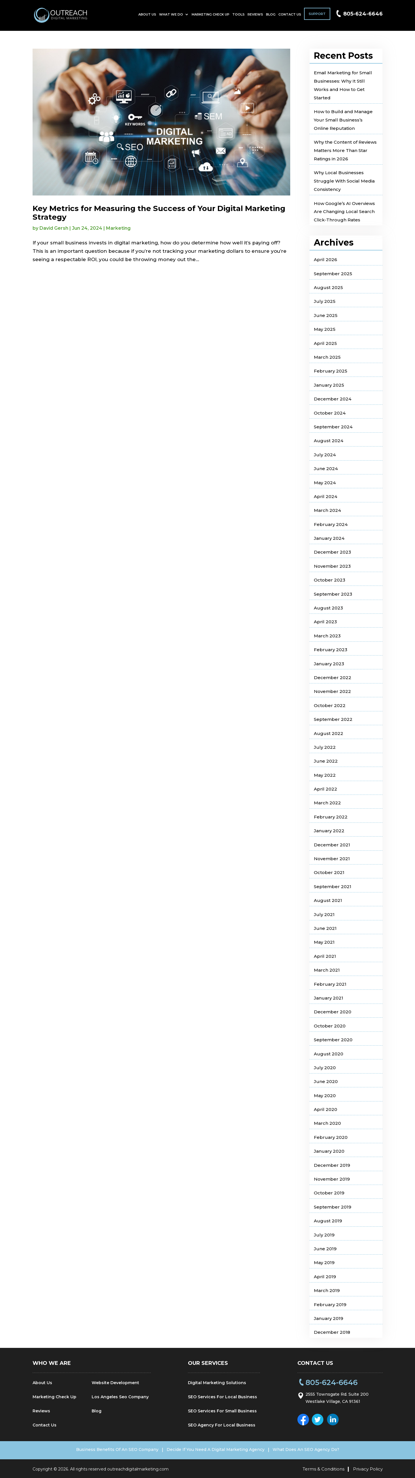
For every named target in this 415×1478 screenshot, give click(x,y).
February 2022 (331, 817)
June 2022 (326, 761)
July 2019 (324, 1235)
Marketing (118, 228)
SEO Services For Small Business (222, 1411)
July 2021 (324, 914)
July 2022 (325, 747)
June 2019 (325, 1248)
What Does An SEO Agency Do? (314, 1449)
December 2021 (332, 845)
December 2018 (332, 1332)
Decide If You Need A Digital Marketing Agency (216, 1449)
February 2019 (330, 1304)
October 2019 (329, 1193)
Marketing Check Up (210, 16)
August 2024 (328, 440)
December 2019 (332, 1165)
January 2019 (328, 1318)
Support (317, 16)
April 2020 (325, 1109)
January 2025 (329, 385)
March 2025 (327, 357)
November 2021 (332, 858)
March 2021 (327, 970)
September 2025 (333, 273)
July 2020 (325, 1067)
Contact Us (289, 16)
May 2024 (325, 482)
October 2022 (330, 705)
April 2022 (325, 789)
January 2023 (329, 663)
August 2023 (328, 608)
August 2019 (328, 1221)
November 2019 (332, 1179)
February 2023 (330, 649)
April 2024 (325, 496)
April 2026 (325, 259)
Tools (238, 16)
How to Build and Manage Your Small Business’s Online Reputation (343, 120)
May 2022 (325, 775)
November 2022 (332, 691)
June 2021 (325, 928)
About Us (147, 16)
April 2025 (325, 343)
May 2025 (324, 329)
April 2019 (325, 1276)
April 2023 (325, 621)
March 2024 (327, 510)
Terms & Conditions (323, 1468)
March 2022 (327, 803)
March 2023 (327, 636)
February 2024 (331, 524)
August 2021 (328, 900)
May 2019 (324, 1262)
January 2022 (329, 830)
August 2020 (328, 1054)
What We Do (171, 16)
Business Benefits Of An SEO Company (109, 1449)
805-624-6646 (363, 16)
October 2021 (329, 872)
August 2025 (328, 287)
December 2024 (332, 399)
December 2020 (332, 1012)
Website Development (115, 1382)
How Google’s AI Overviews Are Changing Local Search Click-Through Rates (344, 212)
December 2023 (332, 552)
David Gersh (53, 228)
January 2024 (329, 538)
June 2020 (326, 1081)
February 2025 (330, 371)
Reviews (255, 16)
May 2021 (324, 942)
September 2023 (333, 594)
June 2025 (325, 315)
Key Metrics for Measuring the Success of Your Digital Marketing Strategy (159, 213)
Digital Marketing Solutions (217, 1382)
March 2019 (327, 1290)
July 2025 (324, 301)
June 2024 (326, 468)
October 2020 (330, 1026)
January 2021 (328, 998)
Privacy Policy (368, 1468)
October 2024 (330, 413)
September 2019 (332, 1207)
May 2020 (325, 1095)
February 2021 (330, 984)
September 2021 (332, 886)
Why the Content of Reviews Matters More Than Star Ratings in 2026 (345, 150)
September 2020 (333, 1039)
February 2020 (331, 1137)
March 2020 (327, 1123)
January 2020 (329, 1151)
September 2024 (333, 427)
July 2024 (325, 454)
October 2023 (329, 580)
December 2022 (332, 677)
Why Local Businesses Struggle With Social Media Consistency (344, 181)
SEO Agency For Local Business (221, 1425)
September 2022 (333, 719)
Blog (271, 16)
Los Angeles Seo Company (120, 1396)
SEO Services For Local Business (222, 1396)
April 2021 (325, 956)
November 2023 (332, 566)
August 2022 (328, 733)
